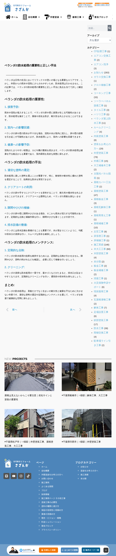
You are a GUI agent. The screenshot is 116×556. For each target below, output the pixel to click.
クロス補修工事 (102, 85)
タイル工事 (100, 110)
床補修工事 (100, 240)
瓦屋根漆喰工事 (102, 299)
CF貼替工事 (100, 51)
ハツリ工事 (100, 114)
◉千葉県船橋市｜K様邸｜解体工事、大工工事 (85, 395)
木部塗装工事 (101, 253)
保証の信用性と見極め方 (52, 510)
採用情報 (45, 494)
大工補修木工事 (102, 165)
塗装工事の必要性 (49, 502)
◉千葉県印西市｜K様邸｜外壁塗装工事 (81, 441)
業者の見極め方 (48, 514)
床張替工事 (100, 236)
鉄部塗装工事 (101, 320)
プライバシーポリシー (51, 529)
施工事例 (45, 482)
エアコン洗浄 (101, 64)
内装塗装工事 (101, 136)
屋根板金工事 (101, 199)
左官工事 (98, 231)
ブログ (44, 490)
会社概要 (45, 470)
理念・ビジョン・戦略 (51, 517)
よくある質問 (47, 486)
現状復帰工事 (101, 291)
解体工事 (98, 307)
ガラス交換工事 (102, 77)
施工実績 (98, 244)
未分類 (97, 261)
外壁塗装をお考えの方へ (52, 474)
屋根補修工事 (101, 223)
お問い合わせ (47, 478)
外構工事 (98, 161)
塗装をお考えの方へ (89, 470)
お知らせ (98, 72)
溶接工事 (98, 278)
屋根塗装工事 (101, 191)
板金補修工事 (101, 270)
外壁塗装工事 (101, 153)
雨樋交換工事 (101, 332)
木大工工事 (100, 249)
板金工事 (98, 266)
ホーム (44, 466)
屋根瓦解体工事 (102, 207)
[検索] (109, 28)
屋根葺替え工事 (102, 215)
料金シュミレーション (51, 521)
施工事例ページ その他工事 (53, 498)
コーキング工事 (102, 93)
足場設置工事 (101, 312)
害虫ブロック (47, 525)
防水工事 (98, 328)
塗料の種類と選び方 (50, 506)
